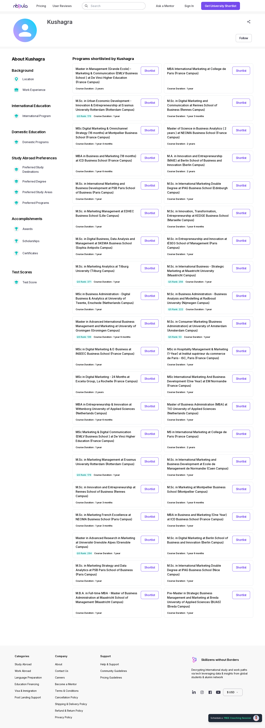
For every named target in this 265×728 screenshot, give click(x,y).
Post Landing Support (28, 697)
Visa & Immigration (26, 690)
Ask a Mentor (165, 6)
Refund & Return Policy (69, 710)
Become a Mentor (66, 684)
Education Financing (27, 684)
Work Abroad (23, 670)
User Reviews (62, 6)
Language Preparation (28, 677)
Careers (60, 677)
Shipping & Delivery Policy (71, 704)
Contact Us (61, 670)
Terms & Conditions (67, 690)
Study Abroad (23, 664)
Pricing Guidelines (111, 677)
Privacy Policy (63, 717)
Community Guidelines (113, 670)
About (58, 664)
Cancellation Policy (66, 697)
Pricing (41, 6)
